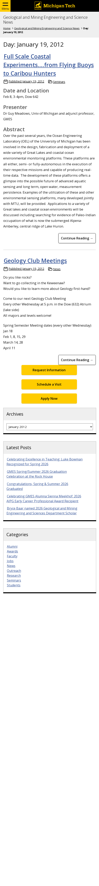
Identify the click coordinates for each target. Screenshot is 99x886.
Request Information (49, 370)
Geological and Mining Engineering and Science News (45, 20)
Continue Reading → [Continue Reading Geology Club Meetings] (77, 360)
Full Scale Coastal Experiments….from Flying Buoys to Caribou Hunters (48, 64)
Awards (12, 551)
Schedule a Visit (49, 384)
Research (14, 575)
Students (13, 585)
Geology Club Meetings (35, 260)
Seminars (59, 82)
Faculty (12, 556)
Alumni (12, 546)
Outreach (14, 570)
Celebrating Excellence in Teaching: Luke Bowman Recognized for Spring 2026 (44, 461)
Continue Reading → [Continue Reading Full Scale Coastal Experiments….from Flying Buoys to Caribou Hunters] (77, 238)
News (57, 269)
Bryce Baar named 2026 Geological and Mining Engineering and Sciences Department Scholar (41, 510)
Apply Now (49, 398)
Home (7, 28)
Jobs (10, 561)
